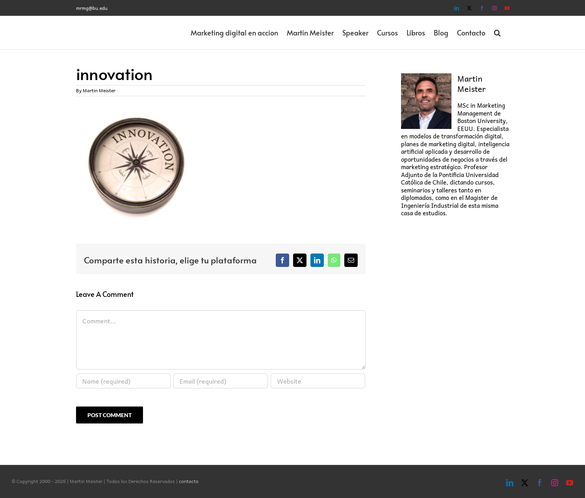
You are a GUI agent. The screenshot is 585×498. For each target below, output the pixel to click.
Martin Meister (99, 90)
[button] (497, 32)
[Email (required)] (220, 380)
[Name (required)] (123, 380)
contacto (189, 481)
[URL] (318, 380)
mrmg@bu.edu (92, 8)
